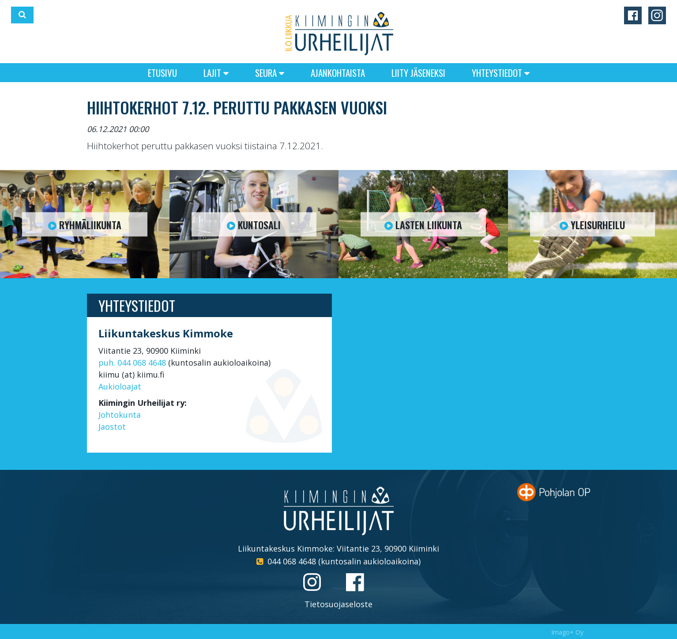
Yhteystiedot (501, 72)
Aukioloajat (119, 386)
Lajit (216, 72)
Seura (269, 72)
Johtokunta (119, 414)
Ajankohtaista (338, 72)
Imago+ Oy (567, 632)
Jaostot (112, 426)
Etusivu (162, 72)
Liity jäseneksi (418, 72)
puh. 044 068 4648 (132, 362)
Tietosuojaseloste (338, 604)
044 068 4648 (291, 561)
